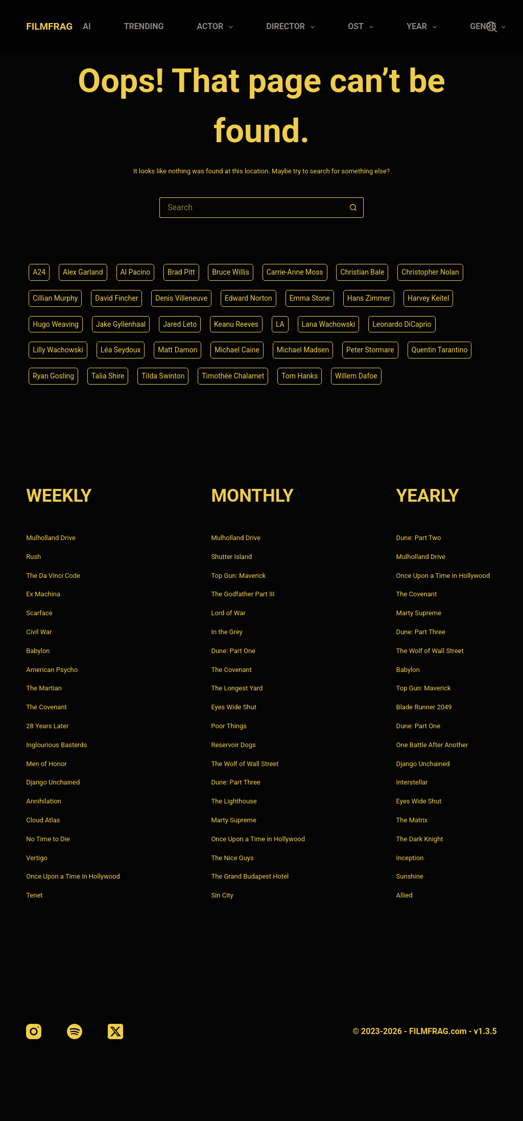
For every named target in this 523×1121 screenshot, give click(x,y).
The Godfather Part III (242, 594)
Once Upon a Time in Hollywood (73, 876)
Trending (144, 26)
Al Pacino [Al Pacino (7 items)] (136, 272)
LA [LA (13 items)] (280, 324)
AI (86, 26)
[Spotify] (74, 1031)
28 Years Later (47, 726)
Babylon (38, 651)
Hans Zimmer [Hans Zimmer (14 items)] (369, 298)
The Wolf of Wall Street (244, 764)
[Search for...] (251, 207)
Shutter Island (231, 556)
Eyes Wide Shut (233, 707)
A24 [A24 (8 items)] (39, 272)
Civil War (39, 632)
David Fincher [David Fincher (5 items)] (117, 298)
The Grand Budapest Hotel (250, 876)
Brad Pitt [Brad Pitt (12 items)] (181, 272)
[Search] (491, 26)
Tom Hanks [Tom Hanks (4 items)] (300, 376)
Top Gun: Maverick (238, 575)
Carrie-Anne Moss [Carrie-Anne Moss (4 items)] (295, 272)
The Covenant (46, 707)
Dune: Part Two (418, 538)
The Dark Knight (419, 839)
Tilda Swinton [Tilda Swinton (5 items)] (163, 376)
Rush (33, 556)
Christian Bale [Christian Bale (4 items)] (363, 272)
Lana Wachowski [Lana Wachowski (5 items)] (328, 324)
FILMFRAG (49, 26)
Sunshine (409, 876)
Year (424, 27)
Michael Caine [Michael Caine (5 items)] (237, 350)
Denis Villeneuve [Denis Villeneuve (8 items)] (182, 298)
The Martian (44, 688)
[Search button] (353, 207)
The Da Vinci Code (53, 575)
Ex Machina (43, 594)
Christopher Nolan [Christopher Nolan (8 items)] (431, 272)
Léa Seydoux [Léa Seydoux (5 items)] (121, 350)
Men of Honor (46, 764)
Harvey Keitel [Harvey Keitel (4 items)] (428, 298)
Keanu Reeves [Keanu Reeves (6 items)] (237, 324)
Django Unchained (53, 782)
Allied (404, 895)
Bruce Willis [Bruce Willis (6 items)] (231, 272)
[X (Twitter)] (115, 1031)
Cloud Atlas (43, 820)
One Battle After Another (432, 745)
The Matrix (412, 820)
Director (292, 27)
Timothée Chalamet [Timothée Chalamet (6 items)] (233, 376)
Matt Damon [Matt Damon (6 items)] (178, 350)
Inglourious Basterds (56, 745)
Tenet (34, 895)
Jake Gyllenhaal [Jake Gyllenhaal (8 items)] (121, 324)
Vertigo (36, 858)
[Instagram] (33, 1031)
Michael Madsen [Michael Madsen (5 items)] (303, 350)
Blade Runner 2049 (424, 707)
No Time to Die (47, 839)
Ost (362, 27)
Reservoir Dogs (233, 745)
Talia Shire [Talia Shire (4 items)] (108, 376)
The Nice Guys (232, 858)
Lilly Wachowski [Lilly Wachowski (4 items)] (58, 350)
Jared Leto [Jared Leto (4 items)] (180, 324)
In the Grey (227, 632)
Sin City (222, 895)
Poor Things (229, 726)
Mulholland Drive (51, 538)
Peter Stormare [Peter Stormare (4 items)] (371, 350)
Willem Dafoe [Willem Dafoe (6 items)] (357, 376)
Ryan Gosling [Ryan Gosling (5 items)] (53, 376)
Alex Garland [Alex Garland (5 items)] (83, 272)
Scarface (39, 613)
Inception (410, 858)
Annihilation (43, 801)
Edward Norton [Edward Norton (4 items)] (249, 298)
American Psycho (52, 670)
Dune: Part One (233, 651)
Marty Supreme (233, 820)
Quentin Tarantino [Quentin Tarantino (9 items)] (440, 350)
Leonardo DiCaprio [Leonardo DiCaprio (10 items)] (402, 324)
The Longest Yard (237, 688)
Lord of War (228, 613)
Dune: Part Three (235, 782)
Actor (217, 27)
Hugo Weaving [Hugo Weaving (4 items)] (56, 324)
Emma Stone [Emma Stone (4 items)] (310, 298)
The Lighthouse (233, 801)
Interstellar (412, 782)
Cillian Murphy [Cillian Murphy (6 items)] (55, 298)
